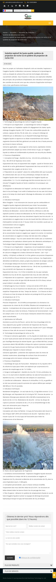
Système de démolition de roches (14, 35)
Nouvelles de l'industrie (26, 32)
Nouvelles (13, 32)
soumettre (10, 558)
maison (5, 32)
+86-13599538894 (32, 2)
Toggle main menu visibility (50, 23)
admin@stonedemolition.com (14, 2)
